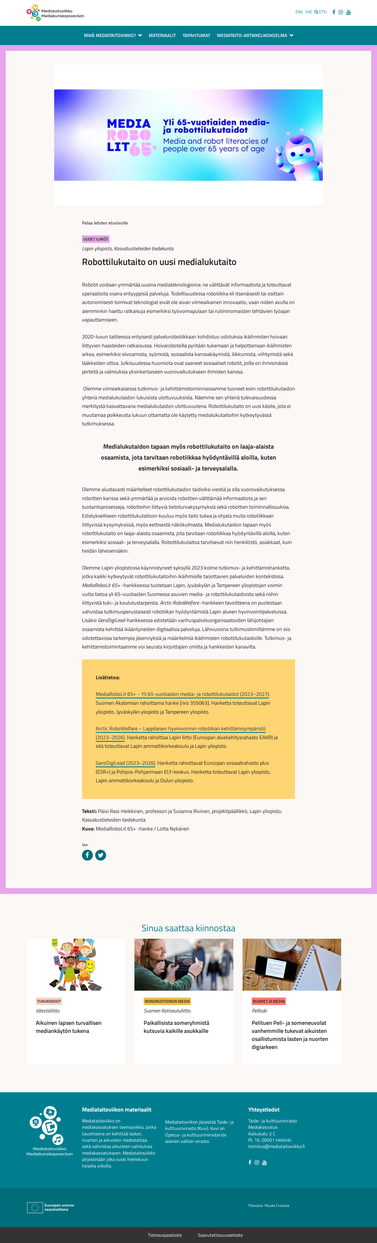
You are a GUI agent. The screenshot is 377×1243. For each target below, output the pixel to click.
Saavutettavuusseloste (220, 1235)
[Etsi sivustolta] (320, 11)
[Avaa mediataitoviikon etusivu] (55, 12)
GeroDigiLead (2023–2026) (125, 763)
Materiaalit (162, 36)
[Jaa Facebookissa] (87, 855)
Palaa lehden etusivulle (105, 222)
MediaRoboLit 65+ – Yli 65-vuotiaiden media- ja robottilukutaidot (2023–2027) (182, 694)
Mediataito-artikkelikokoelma (252, 36)
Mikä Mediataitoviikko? (110, 36)
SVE (308, 11)
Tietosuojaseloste (165, 1235)
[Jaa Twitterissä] (100, 855)
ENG (299, 11)
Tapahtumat (196, 36)
